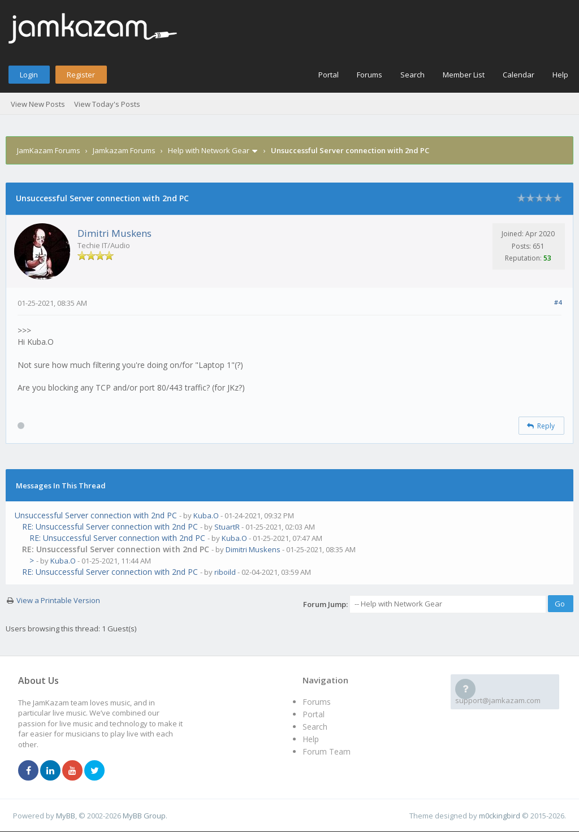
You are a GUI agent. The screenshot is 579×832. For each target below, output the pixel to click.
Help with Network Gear (208, 150)
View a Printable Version (58, 600)
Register (81, 75)
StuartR (227, 527)
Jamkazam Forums (124, 150)
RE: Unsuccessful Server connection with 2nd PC (110, 526)
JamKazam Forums (48, 150)
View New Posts (38, 104)
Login (29, 75)
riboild (225, 572)
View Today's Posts (107, 104)
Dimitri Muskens (114, 233)
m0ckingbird (499, 816)
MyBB (65, 816)
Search (412, 75)
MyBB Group (144, 816)
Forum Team (327, 751)
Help (560, 75)
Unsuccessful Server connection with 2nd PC (96, 515)
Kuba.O (206, 515)
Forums (369, 75)
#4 (557, 302)
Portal (328, 75)
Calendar (518, 75)
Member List (464, 75)
